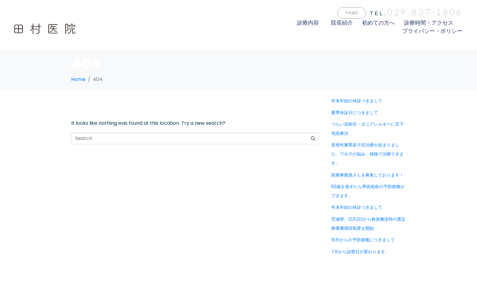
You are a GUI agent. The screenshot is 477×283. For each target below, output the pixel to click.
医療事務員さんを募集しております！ (367, 175)
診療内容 (308, 22)
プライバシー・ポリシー (432, 31)
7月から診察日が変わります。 (360, 252)
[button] (351, 13)
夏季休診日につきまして (354, 113)
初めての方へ (378, 22)
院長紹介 (342, 22)
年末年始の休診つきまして (356, 101)
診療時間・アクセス (428, 22)
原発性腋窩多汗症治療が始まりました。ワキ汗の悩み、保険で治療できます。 (367, 154)
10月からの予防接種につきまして (363, 240)
